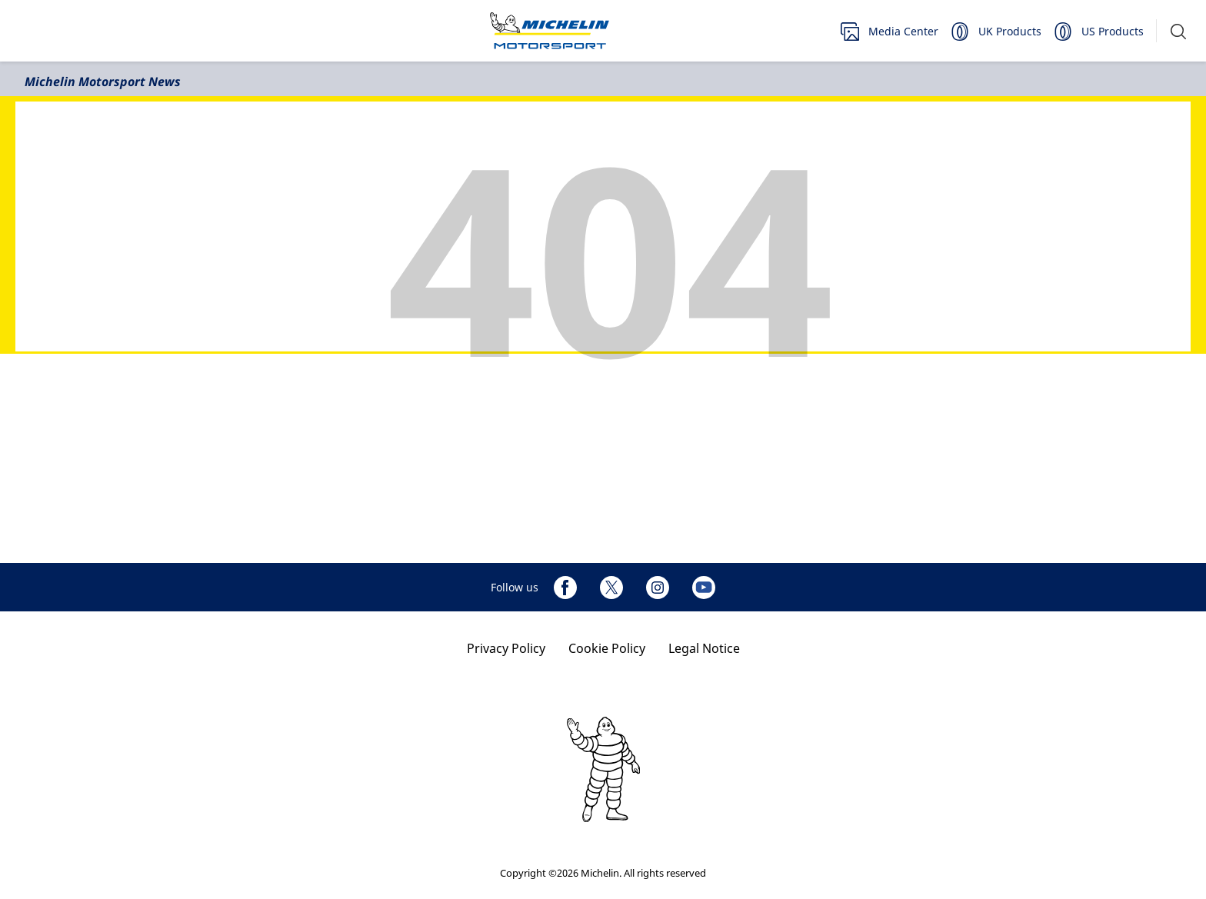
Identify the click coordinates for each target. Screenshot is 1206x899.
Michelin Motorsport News (103, 81)
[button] (1178, 31)
